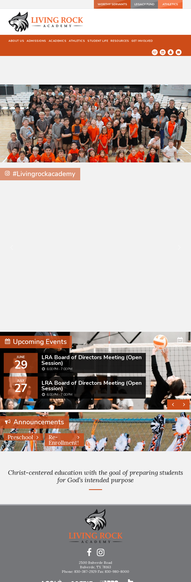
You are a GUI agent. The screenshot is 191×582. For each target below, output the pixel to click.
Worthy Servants (108, 4)
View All (180, 313)
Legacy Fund (141, 4)
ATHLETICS (169, 4)
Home (95, 569)
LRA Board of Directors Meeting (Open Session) (91, 331)
